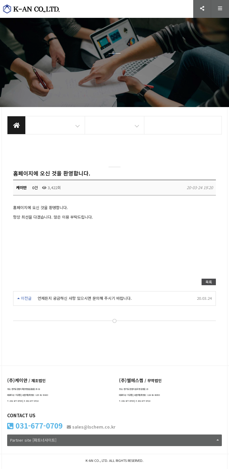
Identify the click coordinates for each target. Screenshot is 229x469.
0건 (34, 187)
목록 (208, 281)
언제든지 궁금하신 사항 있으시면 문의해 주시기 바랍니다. (85, 298)
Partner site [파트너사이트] (114, 440)
